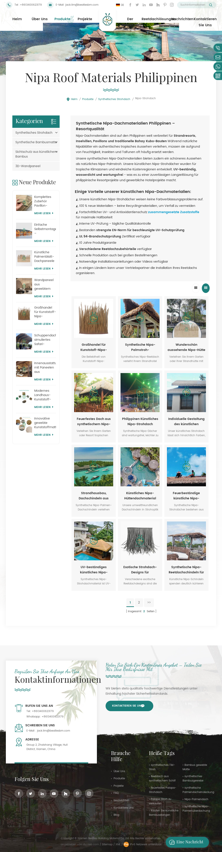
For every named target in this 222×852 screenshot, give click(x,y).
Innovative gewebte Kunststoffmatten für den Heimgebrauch (45, 422)
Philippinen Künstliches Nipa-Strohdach (140, 421)
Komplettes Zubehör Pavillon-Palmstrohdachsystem (45, 201)
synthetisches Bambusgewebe (193, 778)
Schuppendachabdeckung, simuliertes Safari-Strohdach (45, 339)
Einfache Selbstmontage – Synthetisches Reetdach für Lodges (45, 229)
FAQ (116, 793)
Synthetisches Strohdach (114, 99)
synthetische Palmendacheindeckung (198, 790)
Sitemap (107, 844)
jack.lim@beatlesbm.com (81, 5)
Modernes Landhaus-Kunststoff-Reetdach (42, 395)
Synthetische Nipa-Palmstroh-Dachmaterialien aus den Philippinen (140, 347)
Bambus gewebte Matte (195, 767)
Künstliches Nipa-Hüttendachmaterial (140, 496)
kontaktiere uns (124, 808)
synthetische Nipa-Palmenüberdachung (196, 808)
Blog (116, 815)
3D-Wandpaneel (27, 166)
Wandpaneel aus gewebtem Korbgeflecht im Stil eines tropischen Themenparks (44, 284)
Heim (17, 19)
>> (149, 602)
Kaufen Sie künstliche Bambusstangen (163, 813)
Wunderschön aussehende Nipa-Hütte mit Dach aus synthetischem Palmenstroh (186, 347)
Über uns (40, 19)
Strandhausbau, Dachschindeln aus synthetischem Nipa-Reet (93, 496)
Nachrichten (182, 19)
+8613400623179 (31, 5)
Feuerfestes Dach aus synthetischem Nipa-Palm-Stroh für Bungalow (94, 421)
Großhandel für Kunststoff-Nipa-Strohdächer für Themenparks (93, 347)
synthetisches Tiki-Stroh (162, 767)
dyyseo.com (91, 844)
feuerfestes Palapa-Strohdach (162, 790)
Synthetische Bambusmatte (36, 142)
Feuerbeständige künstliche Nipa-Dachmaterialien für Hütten (186, 496)
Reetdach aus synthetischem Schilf (162, 778)
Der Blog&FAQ (130, 22)
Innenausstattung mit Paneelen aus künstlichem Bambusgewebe (45, 367)
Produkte (62, 19)
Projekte (85, 19)
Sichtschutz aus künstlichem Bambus (36, 154)
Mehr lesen (43, 213)
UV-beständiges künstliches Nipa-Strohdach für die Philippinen (94, 570)
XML (118, 844)
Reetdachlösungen (159, 19)
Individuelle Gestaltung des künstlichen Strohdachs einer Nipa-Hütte (186, 421)
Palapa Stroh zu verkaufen (160, 801)
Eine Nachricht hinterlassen (185, 842)
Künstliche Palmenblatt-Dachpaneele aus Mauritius (44, 256)
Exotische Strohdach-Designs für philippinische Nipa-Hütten (140, 570)
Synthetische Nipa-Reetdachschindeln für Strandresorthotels (186, 570)
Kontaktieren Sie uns (205, 22)
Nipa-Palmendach (196, 799)
